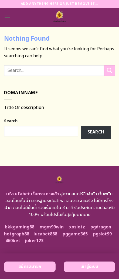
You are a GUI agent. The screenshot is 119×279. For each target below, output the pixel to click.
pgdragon (100, 227)
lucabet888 (45, 234)
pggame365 (75, 234)
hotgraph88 (16, 234)
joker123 (34, 241)
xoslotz (77, 227)
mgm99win (52, 227)
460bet (12, 241)
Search (11, 121)
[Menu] (7, 17)
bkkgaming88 (19, 227)
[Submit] (109, 70)
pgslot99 (102, 234)
